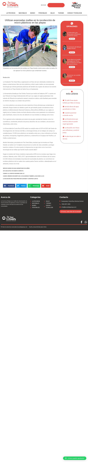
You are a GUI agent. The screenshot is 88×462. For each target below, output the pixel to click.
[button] (74, 458)
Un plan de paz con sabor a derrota (13, 170)
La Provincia (10, 13)
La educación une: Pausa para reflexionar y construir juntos (20, 178)
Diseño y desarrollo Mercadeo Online (37, 227)
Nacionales (23, 13)
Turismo (61, 13)
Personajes (42, 13)
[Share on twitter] (21, 186)
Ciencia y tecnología (74, 13)
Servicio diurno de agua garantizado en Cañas (16, 168)
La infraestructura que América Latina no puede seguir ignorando (70, 121)
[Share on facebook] (9, 186)
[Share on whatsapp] (34, 186)
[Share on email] (46, 186)
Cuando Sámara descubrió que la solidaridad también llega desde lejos (23, 176)
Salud (52, 13)
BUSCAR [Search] (43, 5)
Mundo (32, 13)
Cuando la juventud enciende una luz (13, 173)
